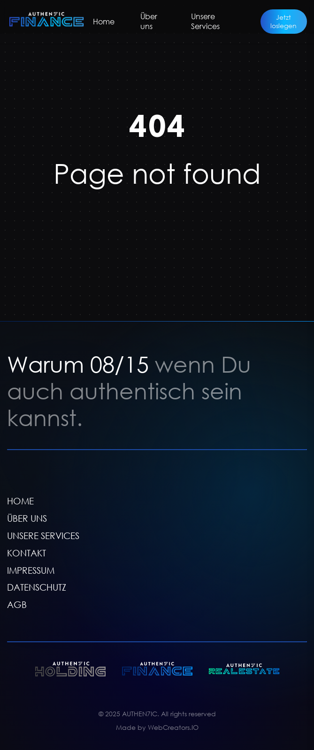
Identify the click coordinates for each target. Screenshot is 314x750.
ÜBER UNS (27, 518)
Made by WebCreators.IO (157, 726)
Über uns (148, 21)
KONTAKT (26, 553)
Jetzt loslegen (283, 21)
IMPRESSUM (30, 569)
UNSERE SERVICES (43, 535)
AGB (17, 604)
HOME (20, 500)
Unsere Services (205, 21)
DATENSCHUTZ (36, 587)
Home (104, 21)
